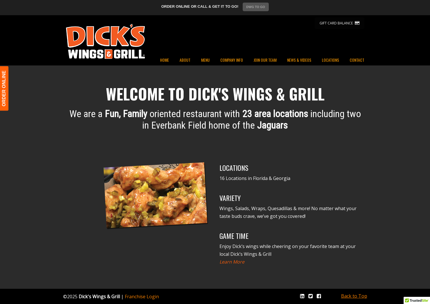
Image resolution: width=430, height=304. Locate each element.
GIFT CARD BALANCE (339, 23)
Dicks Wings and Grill (105, 41)
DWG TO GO (255, 7)
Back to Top (354, 296)
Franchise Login (142, 296)
